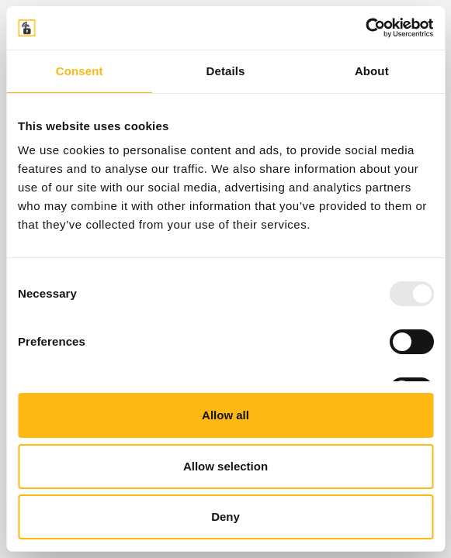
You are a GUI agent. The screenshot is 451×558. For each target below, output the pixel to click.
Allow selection (225, 466)
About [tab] (372, 71)
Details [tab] (225, 71)
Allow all (225, 415)
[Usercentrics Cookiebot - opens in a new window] (365, 28)
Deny (225, 516)
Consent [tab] (79, 71)
